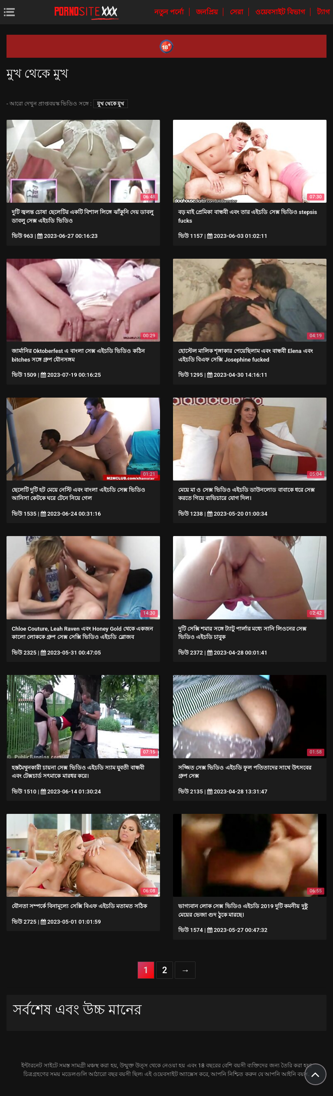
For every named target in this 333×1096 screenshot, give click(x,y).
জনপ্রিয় (207, 12)
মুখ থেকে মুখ (110, 104)
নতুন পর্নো (170, 12)
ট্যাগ (323, 12)
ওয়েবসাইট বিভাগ (281, 12)
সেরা (237, 12)
